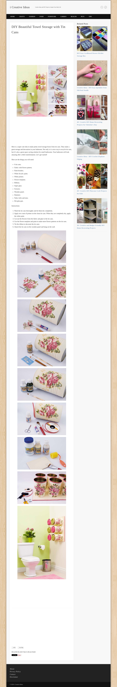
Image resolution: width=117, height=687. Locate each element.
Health (74, 16)
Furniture (52, 16)
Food (42, 16)
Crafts (22, 16)
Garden (63, 16)
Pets (82, 16)
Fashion (32, 16)
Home (12, 16)
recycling (21, 647)
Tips (90, 16)
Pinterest (101, 7)
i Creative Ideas (20, 7)
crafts (14, 647)
